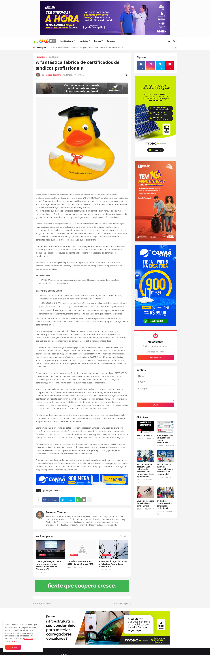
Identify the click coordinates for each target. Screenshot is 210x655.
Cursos (97, 41)
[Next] (175, 47)
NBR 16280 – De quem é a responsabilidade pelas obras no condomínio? (165, 469)
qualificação (54, 57)
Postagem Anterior (43, 603)
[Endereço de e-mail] (155, 352)
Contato (111, 41)
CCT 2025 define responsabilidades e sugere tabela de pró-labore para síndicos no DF (86, 47)
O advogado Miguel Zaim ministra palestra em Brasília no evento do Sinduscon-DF (48, 565)
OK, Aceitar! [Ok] (13, 647)
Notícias (84, 41)
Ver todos (124, 536)
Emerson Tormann (57, 512)
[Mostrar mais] (89, 499)
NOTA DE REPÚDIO (145, 435)
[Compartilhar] (126, 75)
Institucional (66, 41)
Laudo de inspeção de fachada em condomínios (145, 503)
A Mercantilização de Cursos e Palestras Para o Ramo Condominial (113, 564)
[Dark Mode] (169, 41)
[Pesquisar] (174, 41)
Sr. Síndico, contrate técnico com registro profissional (164, 505)
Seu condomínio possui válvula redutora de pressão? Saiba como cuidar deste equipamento (145, 470)
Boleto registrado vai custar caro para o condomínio (165, 439)
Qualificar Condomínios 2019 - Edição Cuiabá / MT (80, 562)
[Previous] (172, 47)
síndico (57, 491)
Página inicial (41, 57)
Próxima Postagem (120, 603)
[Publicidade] (82, 88)
